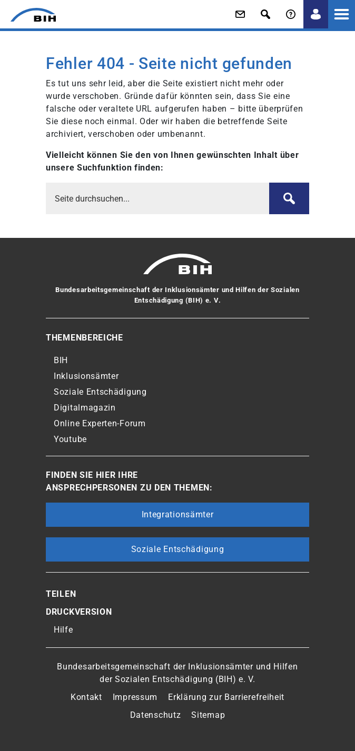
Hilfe (63, 630)
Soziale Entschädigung (100, 392)
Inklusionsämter (86, 376)
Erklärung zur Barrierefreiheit (226, 697)
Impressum (135, 697)
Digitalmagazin (85, 408)
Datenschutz (155, 715)
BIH (61, 360)
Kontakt (86, 697)
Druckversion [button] (79, 612)
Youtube (70, 439)
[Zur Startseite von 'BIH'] (28, 14)
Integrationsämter (178, 514)
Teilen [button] (61, 594)
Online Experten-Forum (100, 423)
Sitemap (208, 715)
